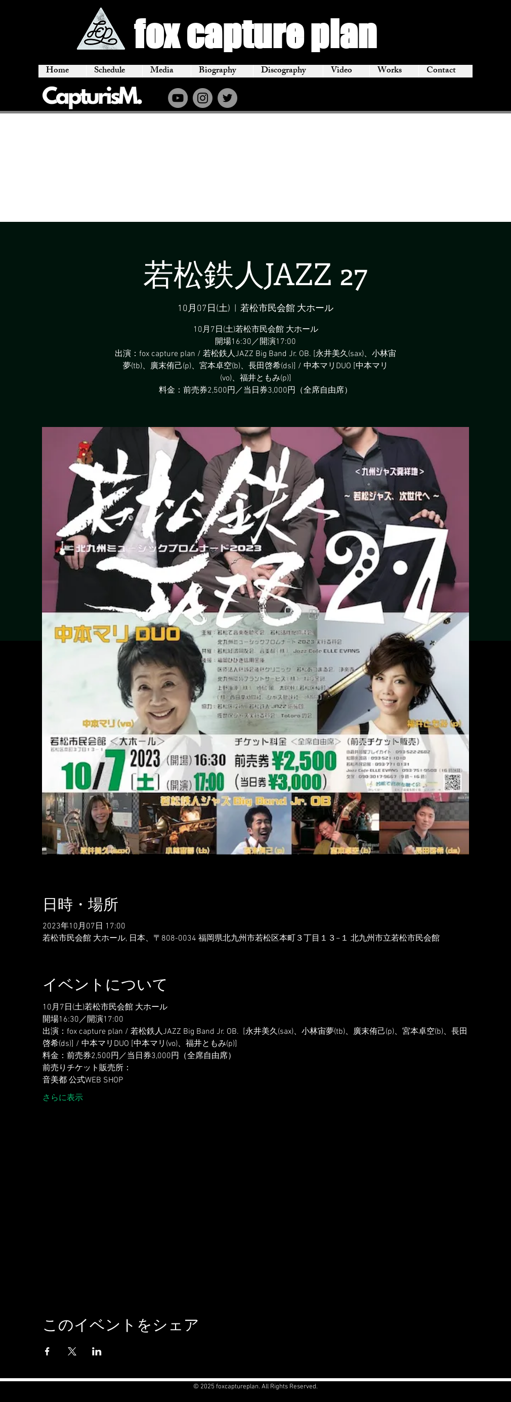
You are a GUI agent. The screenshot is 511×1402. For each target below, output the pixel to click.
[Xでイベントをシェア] (72, 1351)
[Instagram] (202, 98)
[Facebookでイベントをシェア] (47, 1351)
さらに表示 (62, 1098)
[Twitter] (227, 98)
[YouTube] (178, 98)
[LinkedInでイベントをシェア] (97, 1351)
